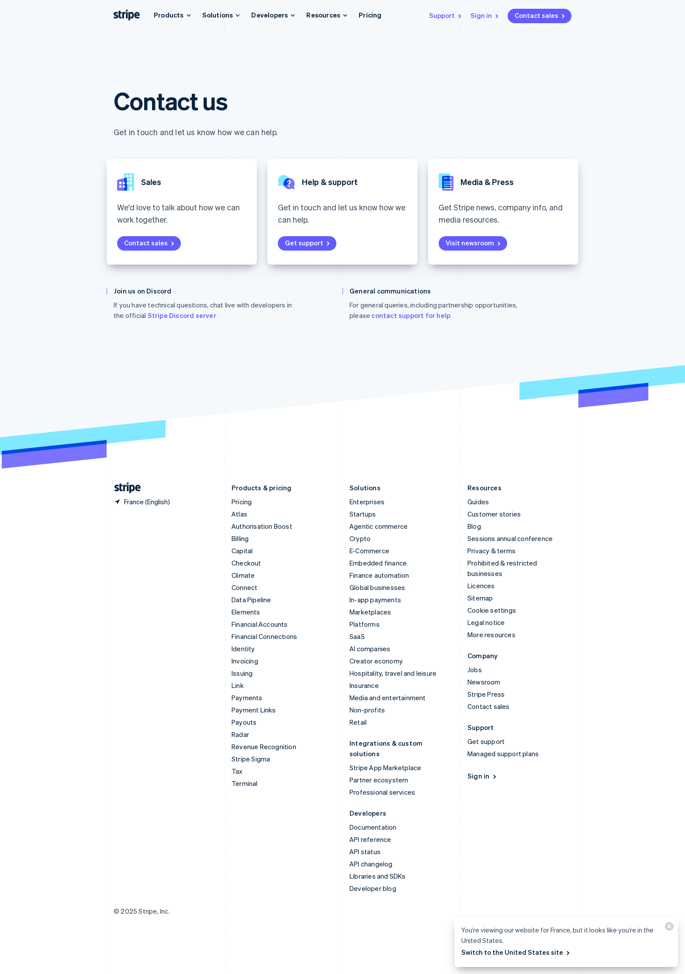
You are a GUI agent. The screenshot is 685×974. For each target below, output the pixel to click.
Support (446, 15)
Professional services (382, 792)
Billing (240, 538)
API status (365, 851)
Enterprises (366, 501)
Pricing (370, 14)
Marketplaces (370, 611)
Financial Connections (264, 636)
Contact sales (540, 15)
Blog (474, 526)
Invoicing (245, 660)
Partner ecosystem (378, 779)
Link (238, 685)
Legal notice (486, 622)
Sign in (485, 15)
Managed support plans (503, 753)
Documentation (373, 827)
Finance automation (379, 575)
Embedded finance (378, 563)
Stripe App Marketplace (385, 767)
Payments (247, 697)
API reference (370, 839)
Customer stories (494, 514)
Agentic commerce (378, 526)
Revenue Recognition (264, 746)
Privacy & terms (491, 550)
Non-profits (367, 709)
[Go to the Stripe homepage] (124, 487)
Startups (362, 514)
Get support (308, 242)
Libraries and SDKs (377, 876)
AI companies (369, 648)
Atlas (239, 514)
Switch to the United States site (516, 952)
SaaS (357, 636)
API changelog (371, 863)
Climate (243, 575)
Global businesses (377, 587)
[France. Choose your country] (142, 501)
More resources (491, 634)
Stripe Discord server (182, 315)
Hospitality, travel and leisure (392, 673)
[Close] (668, 928)
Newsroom (484, 681)
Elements (246, 611)
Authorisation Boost (262, 526)
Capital (242, 550)
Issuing (242, 673)
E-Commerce (369, 550)
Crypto (359, 538)
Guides (478, 501)
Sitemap (480, 597)
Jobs (474, 669)
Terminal (245, 783)
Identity (243, 648)
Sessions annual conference (510, 538)
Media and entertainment (387, 697)
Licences (481, 585)
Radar (240, 734)
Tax (237, 771)
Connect (244, 587)
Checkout (246, 563)
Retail (358, 722)
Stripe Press (486, 694)
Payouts (244, 722)
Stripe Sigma (251, 758)
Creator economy (376, 660)
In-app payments (375, 599)
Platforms (364, 624)
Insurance (364, 685)
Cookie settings (491, 610)
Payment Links (254, 709)
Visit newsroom (474, 242)
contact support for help (410, 315)
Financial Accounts (260, 624)
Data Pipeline (251, 599)
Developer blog (372, 888)
